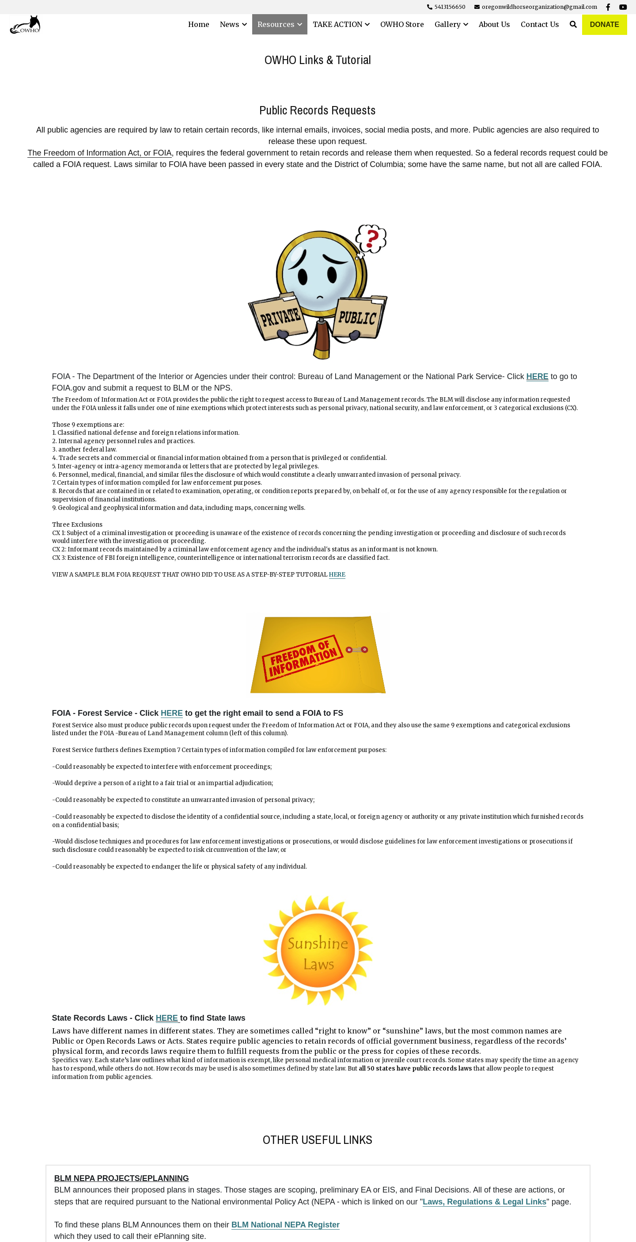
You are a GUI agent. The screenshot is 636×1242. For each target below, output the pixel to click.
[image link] (517, 278)
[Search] (573, 24)
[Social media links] (608, 7)
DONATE (604, 24)
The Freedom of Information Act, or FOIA (99, 152)
